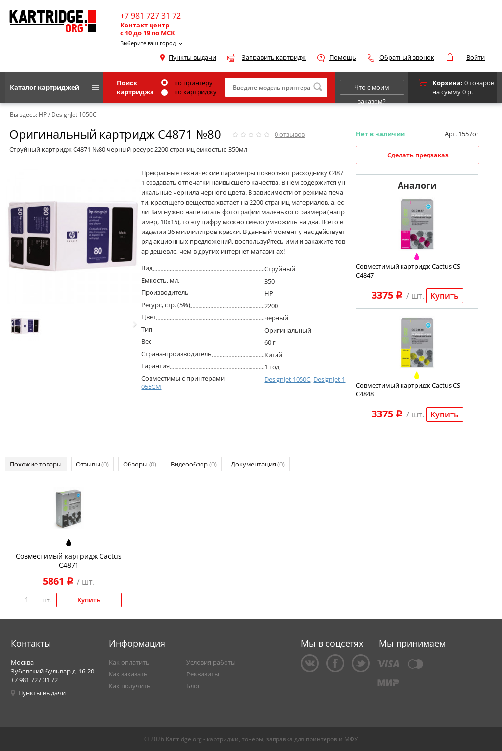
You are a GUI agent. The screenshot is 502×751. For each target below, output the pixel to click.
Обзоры (139, 464)
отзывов (290, 134)
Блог (193, 685)
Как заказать (128, 674)
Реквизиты (202, 674)
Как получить (130, 685)
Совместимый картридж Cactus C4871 (69, 560)
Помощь (342, 57)
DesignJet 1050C (287, 379)
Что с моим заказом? (371, 89)
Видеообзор (194, 464)
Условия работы (211, 662)
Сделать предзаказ (418, 155)
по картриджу (189, 91)
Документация (258, 464)
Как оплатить (129, 662)
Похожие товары (36, 464)
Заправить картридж (274, 57)
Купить (444, 295)
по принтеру (187, 82)
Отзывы (92, 464)
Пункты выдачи (192, 57)
